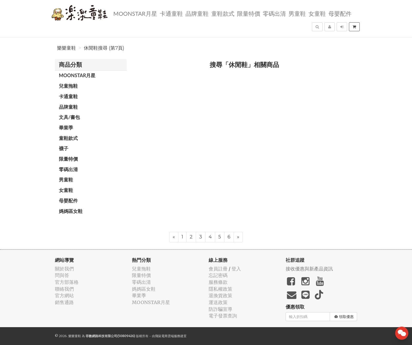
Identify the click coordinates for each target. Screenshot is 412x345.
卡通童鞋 (171, 13)
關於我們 (64, 269)
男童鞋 (297, 13)
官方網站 (64, 295)
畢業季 (66, 127)
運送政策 (218, 302)
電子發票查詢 (223, 316)
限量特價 (248, 13)
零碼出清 (274, 13)
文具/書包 (69, 117)
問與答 (62, 275)
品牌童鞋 (196, 13)
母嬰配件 (339, 13)
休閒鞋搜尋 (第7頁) (104, 48)
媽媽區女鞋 (71, 211)
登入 (236, 269)
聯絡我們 (64, 289)
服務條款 (218, 282)
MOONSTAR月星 (135, 13)
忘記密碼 (218, 275)
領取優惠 (344, 316)
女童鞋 (317, 13)
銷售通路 (64, 302)
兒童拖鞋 (68, 86)
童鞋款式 (222, 13)
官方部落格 (67, 282)
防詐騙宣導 (220, 309)
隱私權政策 (220, 289)
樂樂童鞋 (66, 48)
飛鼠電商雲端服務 (167, 336)
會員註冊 (218, 269)
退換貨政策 (220, 295)
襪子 (63, 148)
